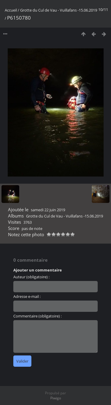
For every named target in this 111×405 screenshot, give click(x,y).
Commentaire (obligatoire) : (37, 316)
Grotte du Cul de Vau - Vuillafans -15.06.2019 (58, 10)
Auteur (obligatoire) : (31, 276)
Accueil (11, 10)
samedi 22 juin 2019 (48, 209)
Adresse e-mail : (27, 296)
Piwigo (55, 398)
